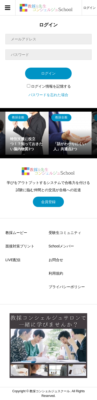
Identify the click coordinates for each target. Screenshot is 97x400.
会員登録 (48, 202)
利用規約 (56, 273)
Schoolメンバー (61, 246)
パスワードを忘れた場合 (48, 95)
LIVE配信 (12, 260)
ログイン (89, 8)
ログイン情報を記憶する (49, 86)
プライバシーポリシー (67, 287)
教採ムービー (16, 233)
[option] (27, 133)
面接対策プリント (19, 246)
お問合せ (56, 260)
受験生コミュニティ (65, 233)
